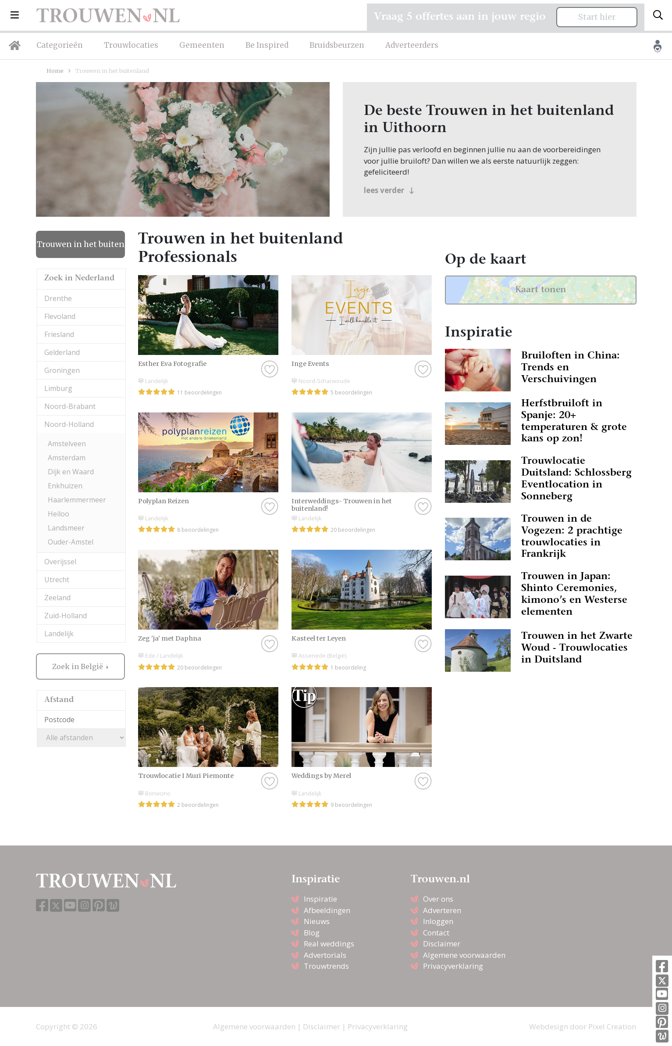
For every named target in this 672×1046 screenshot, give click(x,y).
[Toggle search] (657, 15)
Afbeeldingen (327, 910)
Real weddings (329, 944)
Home (55, 70)
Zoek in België (78, 666)
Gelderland (62, 352)
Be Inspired (266, 45)
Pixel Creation (612, 1026)
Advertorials (325, 955)
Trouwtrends (326, 966)
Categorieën (59, 45)
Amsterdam (66, 457)
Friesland (59, 334)
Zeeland (57, 597)
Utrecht (56, 579)
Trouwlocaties (131, 45)
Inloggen (438, 921)
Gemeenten (201, 45)
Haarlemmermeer (77, 500)
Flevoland (59, 316)
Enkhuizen (65, 486)
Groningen (62, 370)
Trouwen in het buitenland (81, 244)
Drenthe (58, 298)
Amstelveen (67, 443)
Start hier (596, 17)
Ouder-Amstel (70, 542)
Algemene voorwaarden (464, 955)
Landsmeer (66, 528)
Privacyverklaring (453, 966)
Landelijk (59, 633)
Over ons (438, 899)
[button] (15, 15)
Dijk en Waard (71, 471)
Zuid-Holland (65, 615)
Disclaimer (441, 944)
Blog (312, 933)
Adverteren (442, 910)
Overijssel (60, 561)
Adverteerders (411, 45)
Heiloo (58, 514)
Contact (436, 933)
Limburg (58, 388)
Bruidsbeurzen (336, 45)
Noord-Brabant (70, 406)
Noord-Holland (69, 424)
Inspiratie (320, 899)
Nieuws (317, 921)
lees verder (389, 190)
